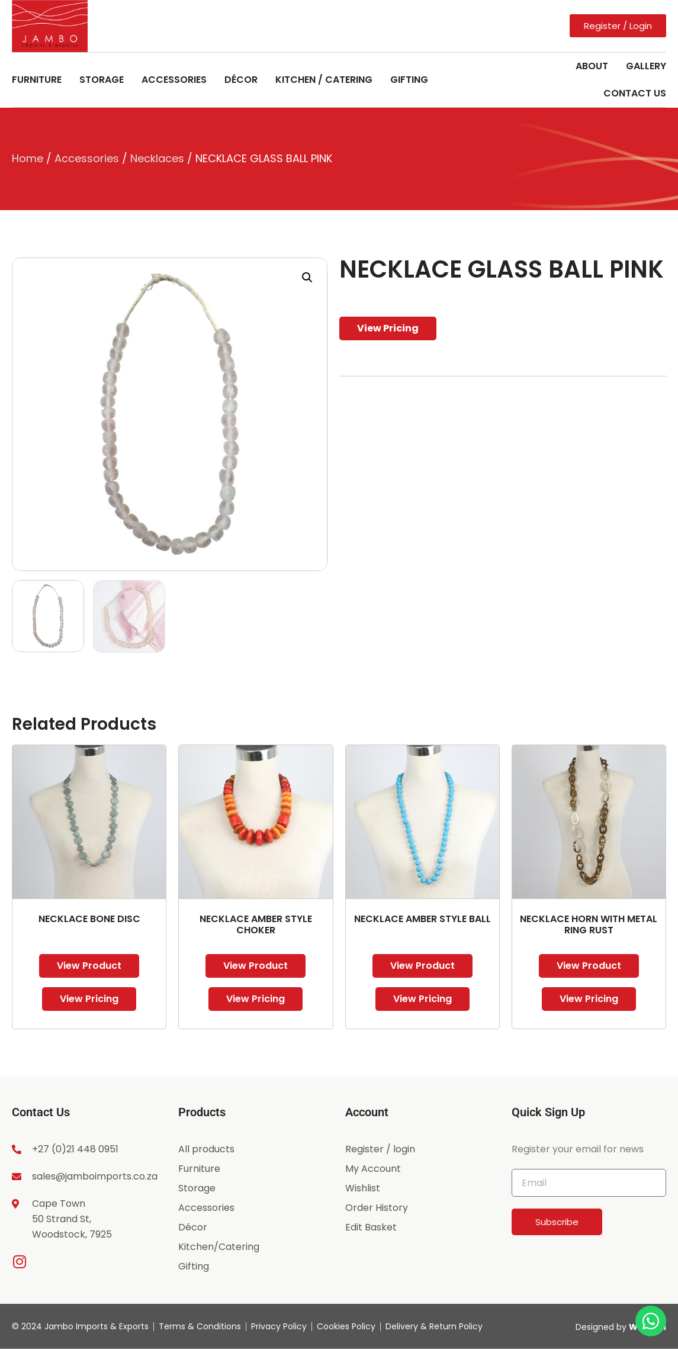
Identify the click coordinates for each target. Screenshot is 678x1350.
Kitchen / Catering (323, 79)
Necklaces (157, 158)
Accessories (174, 79)
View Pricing (388, 328)
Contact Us (634, 93)
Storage (101, 79)
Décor (241, 79)
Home (27, 158)
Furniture (37, 79)
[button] (307, 277)
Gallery (646, 66)
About (592, 66)
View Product (89, 965)
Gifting (409, 79)
